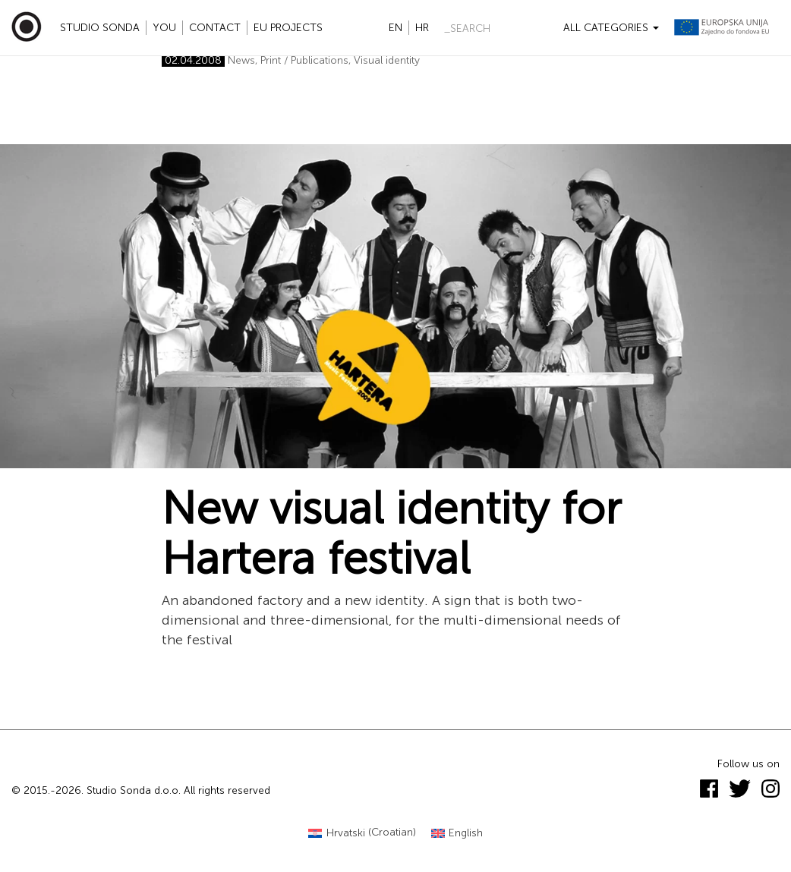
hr (422, 27)
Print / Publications (304, 60)
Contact (215, 27)
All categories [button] (611, 27)
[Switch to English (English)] (457, 832)
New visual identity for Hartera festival (391, 533)
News (241, 60)
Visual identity (387, 60)
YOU (164, 27)
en (395, 27)
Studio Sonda (100, 27)
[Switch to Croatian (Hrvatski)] (362, 832)
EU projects (288, 27)
